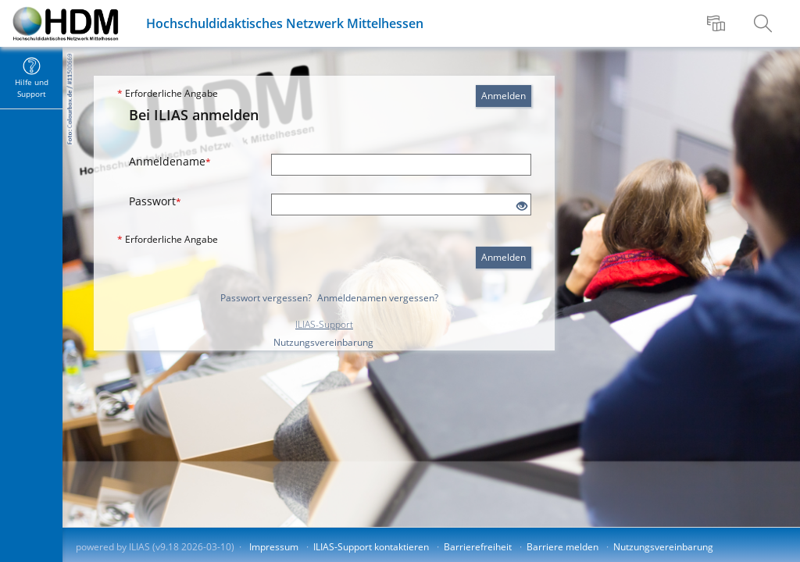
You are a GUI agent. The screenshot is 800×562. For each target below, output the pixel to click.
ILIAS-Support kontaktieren (371, 546)
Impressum (273, 546)
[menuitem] (718, 23)
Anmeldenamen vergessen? (377, 297)
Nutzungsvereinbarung (323, 342)
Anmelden (503, 95)
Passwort (155, 201)
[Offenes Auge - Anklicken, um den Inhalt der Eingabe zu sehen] (521, 206)
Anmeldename (170, 161)
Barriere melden (562, 546)
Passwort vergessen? (266, 297)
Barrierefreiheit (478, 546)
